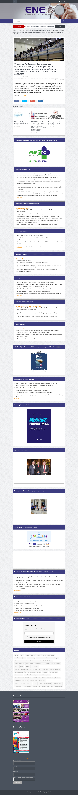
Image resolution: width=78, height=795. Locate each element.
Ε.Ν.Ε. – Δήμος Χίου (20, 588)
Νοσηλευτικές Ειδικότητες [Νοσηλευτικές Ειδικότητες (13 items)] (31, 675)
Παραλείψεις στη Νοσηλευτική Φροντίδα (26, 338)
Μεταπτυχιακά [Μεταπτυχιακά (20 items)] (18, 675)
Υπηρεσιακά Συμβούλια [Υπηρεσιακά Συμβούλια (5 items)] (45, 683)
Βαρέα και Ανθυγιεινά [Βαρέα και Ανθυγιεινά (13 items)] (35, 660)
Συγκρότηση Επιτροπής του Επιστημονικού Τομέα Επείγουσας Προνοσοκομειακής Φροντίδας (39, 293)
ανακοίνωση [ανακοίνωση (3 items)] (58, 686)
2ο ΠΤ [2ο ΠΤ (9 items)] (16, 655)
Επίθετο (15, 771)
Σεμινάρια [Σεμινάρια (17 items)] (57, 677)
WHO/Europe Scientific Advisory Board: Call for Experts (30, 235)
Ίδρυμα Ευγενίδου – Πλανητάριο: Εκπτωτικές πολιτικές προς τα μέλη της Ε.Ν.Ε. (35, 214)
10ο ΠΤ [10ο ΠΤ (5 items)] (33, 655)
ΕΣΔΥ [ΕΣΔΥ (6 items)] (16, 666)
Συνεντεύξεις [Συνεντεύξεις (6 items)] (42, 680)
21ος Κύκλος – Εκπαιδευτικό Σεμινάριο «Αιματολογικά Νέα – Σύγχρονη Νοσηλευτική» (37, 269)
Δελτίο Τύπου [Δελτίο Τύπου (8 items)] (29, 663)
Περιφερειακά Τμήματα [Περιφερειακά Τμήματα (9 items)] (47, 677)
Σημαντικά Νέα (47, 78)
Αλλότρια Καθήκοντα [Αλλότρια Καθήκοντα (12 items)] (20, 658)
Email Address (23, 760)
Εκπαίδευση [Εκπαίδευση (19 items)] (35, 666)
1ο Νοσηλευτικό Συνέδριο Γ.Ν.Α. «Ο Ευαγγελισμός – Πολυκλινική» (32, 262)
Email (62, 79)
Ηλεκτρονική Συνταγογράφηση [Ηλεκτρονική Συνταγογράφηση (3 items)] (33, 672)
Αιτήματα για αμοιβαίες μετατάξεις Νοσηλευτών (28, 306)
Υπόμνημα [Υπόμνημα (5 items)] (18, 686)
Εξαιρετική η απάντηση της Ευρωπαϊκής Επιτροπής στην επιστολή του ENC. (35, 246)
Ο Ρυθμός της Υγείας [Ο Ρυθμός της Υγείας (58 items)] (44, 675)
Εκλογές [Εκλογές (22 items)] (28, 666)
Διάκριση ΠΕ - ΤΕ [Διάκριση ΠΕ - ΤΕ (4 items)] (39, 663)
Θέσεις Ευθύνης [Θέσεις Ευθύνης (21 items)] (53, 672)
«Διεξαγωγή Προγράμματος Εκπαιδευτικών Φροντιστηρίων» (30, 610)
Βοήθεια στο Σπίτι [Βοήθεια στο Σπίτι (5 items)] (47, 660)
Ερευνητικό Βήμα (20, 329)
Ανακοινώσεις (33, 78)
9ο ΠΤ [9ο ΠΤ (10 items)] (27, 655)
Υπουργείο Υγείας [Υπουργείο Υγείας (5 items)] (57, 683)
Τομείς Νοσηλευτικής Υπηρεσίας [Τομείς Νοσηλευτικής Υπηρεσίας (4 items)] (23, 683)
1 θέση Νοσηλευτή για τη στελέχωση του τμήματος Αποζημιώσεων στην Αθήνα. (34, 392)
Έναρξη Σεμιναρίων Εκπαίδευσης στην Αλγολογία (27, 601)
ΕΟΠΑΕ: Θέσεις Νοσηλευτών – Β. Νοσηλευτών (27, 387)
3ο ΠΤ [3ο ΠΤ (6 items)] (22, 655)
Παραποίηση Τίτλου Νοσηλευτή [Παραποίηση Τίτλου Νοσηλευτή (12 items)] (23, 677)
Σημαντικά (41, 78)
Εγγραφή (39, 641)
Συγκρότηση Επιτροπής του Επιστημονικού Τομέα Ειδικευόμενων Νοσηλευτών (35, 282)
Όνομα (15, 766)
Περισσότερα (19, 197)
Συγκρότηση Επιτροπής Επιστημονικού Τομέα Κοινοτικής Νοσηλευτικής (33, 291)
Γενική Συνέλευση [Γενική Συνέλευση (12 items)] (19, 663)
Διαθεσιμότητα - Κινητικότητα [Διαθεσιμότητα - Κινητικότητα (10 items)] (53, 663)
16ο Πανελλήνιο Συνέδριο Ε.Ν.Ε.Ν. (25, 271)
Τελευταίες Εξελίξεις (54, 78)
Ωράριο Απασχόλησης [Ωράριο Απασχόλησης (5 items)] (47, 686)
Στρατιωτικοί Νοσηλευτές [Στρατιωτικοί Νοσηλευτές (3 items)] (21, 680)
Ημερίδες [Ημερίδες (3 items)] (45, 672)
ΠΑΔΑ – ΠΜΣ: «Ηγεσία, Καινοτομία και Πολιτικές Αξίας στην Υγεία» (21, 123)
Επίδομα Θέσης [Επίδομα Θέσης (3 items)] (19, 672)
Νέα (37, 78)
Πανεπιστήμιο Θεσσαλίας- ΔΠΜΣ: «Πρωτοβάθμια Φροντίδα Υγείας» (54, 123)
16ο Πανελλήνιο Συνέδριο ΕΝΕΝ (24, 260)
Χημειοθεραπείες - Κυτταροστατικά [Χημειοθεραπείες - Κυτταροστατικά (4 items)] (31, 686)
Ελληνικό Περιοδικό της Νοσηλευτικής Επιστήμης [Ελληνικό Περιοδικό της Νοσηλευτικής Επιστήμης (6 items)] (27, 669)
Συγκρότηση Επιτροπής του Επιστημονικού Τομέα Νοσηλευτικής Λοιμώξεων (35, 288)
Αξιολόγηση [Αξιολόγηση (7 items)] (55, 658)
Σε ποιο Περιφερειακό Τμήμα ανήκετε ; (23, 777)
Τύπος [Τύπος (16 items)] (35, 683)
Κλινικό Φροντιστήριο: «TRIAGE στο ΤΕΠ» (25, 603)
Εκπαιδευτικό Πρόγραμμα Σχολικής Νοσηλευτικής (27, 608)
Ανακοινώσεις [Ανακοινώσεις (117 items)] (31, 658)
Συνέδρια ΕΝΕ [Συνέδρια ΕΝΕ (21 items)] (33, 680)
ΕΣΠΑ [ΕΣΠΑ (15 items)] (21, 666)
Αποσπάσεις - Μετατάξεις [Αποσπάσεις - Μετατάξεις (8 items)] (21, 660)
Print (57, 79)
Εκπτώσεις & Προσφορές (23, 208)
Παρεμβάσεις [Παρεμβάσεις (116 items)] (36, 677)
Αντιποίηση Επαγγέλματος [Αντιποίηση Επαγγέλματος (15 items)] (43, 658)
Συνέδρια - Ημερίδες (21, 258)
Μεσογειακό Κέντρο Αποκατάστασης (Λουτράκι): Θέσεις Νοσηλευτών (32, 390)
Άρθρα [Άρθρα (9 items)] (38, 655)
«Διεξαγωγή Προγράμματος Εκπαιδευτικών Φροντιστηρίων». (30, 605)
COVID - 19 (27, 78)
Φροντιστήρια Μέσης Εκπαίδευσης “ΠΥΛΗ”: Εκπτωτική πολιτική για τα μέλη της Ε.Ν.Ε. (37, 224)
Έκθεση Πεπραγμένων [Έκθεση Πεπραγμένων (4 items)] (48, 655)
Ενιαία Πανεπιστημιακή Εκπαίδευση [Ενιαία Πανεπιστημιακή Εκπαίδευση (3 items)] (51, 669)
